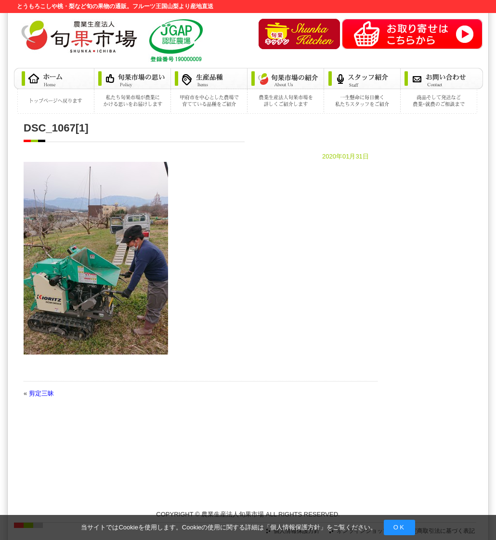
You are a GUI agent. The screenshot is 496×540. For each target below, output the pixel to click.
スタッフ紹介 (363, 91)
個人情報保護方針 (295, 527)
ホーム (54, 91)
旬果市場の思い (133, 91)
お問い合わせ (442, 91)
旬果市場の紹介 (286, 91)
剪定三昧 (41, 393)
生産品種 (209, 91)
